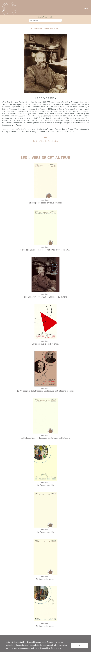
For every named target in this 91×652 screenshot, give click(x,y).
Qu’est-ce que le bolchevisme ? (45, 344)
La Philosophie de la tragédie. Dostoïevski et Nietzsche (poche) (45, 391)
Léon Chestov (45, 200)
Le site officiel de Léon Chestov (45, 141)
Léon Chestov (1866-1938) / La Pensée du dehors (45, 297)
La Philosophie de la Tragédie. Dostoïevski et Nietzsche (45, 438)
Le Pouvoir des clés (45, 485)
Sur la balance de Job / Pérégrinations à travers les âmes (45, 250)
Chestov (50, 17)
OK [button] (79, 645)
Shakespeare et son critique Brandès (45, 203)
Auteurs (45, 17)
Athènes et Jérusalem (45, 579)
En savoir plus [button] (57, 648)
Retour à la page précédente (45, 29)
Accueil (40, 17)
